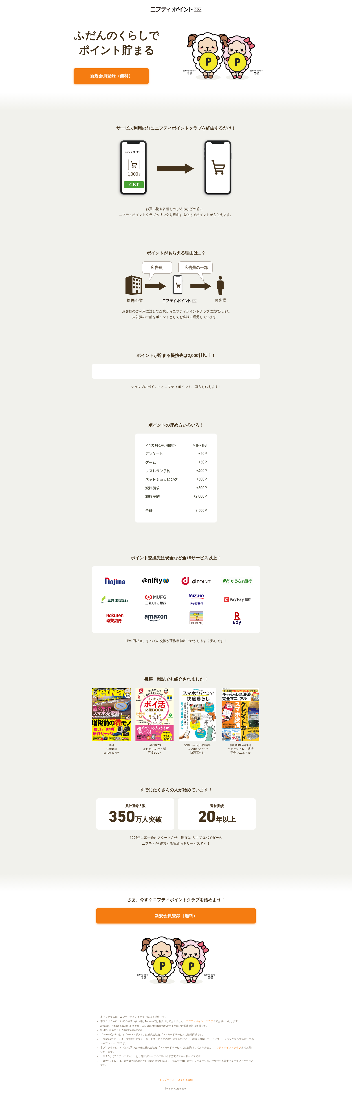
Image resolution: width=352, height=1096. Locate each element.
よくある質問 (185, 1079)
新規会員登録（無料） (111, 75)
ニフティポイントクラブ (199, 1021)
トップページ (166, 1079)
